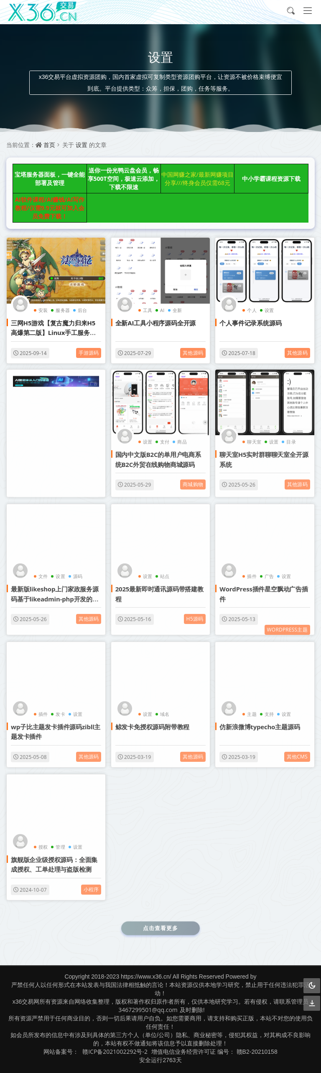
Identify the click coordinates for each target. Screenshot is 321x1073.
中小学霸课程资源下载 (271, 179)
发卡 (60, 708)
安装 (43, 310)
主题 (251, 708)
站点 (164, 571)
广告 (269, 571)
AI (162, 310)
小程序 (91, 884)
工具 (147, 310)
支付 (164, 437)
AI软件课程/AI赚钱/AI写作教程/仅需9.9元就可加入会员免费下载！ (49, 207)
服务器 (63, 310)
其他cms (297, 751)
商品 (181, 437)
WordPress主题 (287, 624)
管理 (60, 841)
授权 (43, 841)
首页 (49, 145)
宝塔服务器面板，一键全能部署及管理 (50, 178)
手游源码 (89, 352)
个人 (251, 310)
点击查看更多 (160, 922)
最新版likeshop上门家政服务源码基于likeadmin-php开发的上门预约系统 (55, 594)
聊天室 (254, 437)
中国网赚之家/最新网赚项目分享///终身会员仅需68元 (197, 178)
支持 (269, 708)
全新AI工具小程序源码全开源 (155, 323)
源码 (77, 571)
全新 (177, 310)
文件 (43, 571)
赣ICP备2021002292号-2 (115, 1051)
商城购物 (193, 479)
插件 (251, 571)
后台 (82, 310)
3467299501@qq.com (148, 1010)
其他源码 (193, 352)
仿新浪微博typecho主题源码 (259, 721)
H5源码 (195, 613)
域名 (164, 708)
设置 (81, 145)
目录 (291, 437)
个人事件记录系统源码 (250, 323)
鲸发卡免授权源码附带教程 (152, 721)
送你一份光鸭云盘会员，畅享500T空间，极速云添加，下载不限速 (124, 178)
